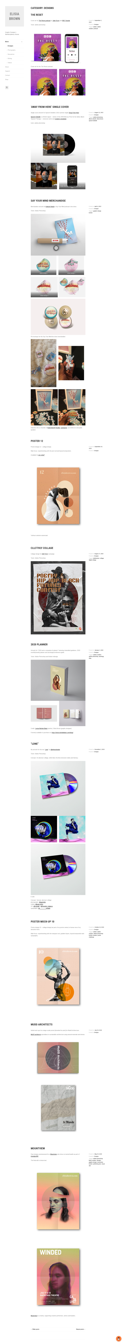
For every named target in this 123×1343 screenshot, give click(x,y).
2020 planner (39, 644)
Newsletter (11, 54)
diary (90, 658)
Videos (10, 62)
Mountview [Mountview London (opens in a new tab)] (53, 1154)
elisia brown (100, 119)
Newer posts (80, 1329)
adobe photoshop (98, 117)
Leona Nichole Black (41, 728)
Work (7, 41)
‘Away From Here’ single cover (50, 106)
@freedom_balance (47, 906)
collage (102, 558)
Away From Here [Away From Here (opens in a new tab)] (74, 112)
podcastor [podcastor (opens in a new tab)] (64, 428)
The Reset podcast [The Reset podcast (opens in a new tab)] (44, 20)
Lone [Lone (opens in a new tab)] (46, 749)
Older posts (35, 1329)
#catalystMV (34, 1156)
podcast (96, 28)
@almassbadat (55, 749)
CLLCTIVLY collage (42, 548)
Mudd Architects (41, 1024)
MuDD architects (36, 1034)
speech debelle (93, 120)
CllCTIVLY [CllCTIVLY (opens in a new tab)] (45, 554)
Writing (10, 58)
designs (99, 1160)
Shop (6, 79)
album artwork (92, 119)
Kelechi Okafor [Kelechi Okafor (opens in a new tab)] (50, 206)
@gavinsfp (42, 902)
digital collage (92, 560)
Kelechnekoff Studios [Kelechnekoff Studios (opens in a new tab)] (53, 428)
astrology (101, 656)
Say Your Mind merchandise (48, 200)
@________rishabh (44, 908)
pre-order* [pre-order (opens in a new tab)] (42, 455)
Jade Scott (56, 20)
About (7, 67)
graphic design (97, 211)
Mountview (38, 1148)
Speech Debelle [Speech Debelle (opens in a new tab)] (35, 117)
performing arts (97, 1164)
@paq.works (39, 904)
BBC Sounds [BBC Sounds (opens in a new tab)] (66, 20)
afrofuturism (96, 558)
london (91, 212)
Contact (7, 75)
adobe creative (97, 654)
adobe (95, 26)
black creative (92, 1160)
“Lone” (35, 743)
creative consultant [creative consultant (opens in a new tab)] (60, 119)
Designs (10, 46)
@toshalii (36, 906)
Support (7, 71)
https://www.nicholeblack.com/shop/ (62, 732)
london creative (93, 935)
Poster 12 (37, 441)
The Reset (37, 14)
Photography (11, 50)
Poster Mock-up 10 (42, 921)
